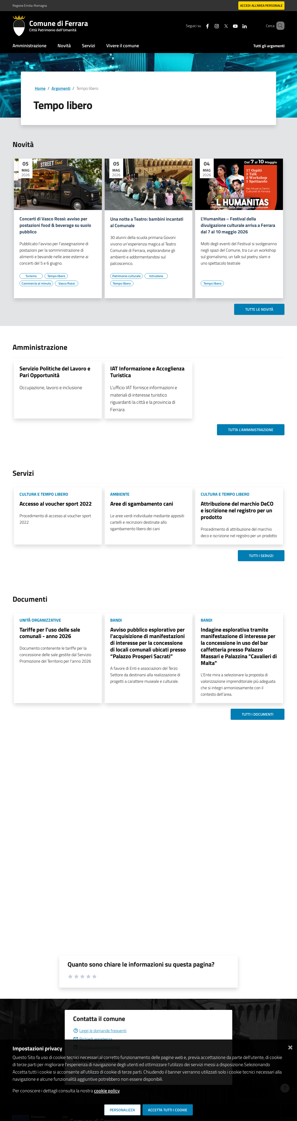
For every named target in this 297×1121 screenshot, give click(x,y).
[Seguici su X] (219, 25)
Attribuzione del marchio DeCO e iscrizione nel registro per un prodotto (237, 510)
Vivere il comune (122, 45)
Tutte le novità (259, 309)
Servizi (88, 45)
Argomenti (61, 88)
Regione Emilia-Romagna (30, 5)
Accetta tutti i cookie (167, 1110)
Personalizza (122, 1110)
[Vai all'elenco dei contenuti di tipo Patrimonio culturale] (126, 276)
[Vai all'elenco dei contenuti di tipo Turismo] (31, 276)
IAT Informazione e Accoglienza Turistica (147, 371)
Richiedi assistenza (92, 1039)
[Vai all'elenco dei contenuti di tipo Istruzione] (156, 276)
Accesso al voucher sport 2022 (55, 503)
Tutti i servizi (261, 555)
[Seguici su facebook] (200, 25)
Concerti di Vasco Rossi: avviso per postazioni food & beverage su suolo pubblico (55, 225)
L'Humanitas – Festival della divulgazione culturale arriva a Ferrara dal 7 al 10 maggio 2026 (238, 225)
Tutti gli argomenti (268, 46)
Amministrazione (29, 45)
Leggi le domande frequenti (99, 1030)
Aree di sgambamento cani (141, 503)
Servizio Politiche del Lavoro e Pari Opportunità (54, 371)
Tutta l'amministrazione (250, 429)
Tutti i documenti (257, 714)
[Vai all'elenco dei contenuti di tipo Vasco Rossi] (66, 283)
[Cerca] (278, 25)
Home (40, 88)
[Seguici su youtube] (228, 25)
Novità (64, 45)
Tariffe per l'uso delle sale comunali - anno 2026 (49, 632)
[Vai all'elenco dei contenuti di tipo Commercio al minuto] (36, 283)
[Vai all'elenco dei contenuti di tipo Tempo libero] (56, 276)
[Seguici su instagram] (210, 25)
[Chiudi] (290, 1047)
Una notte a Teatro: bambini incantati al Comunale (146, 222)
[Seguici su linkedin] (237, 25)
